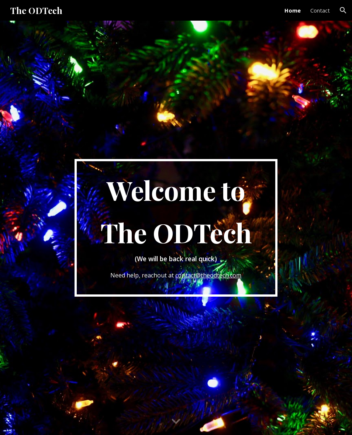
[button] (343, 10)
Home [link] (292, 10)
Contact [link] (320, 10)
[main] (176, 227)
